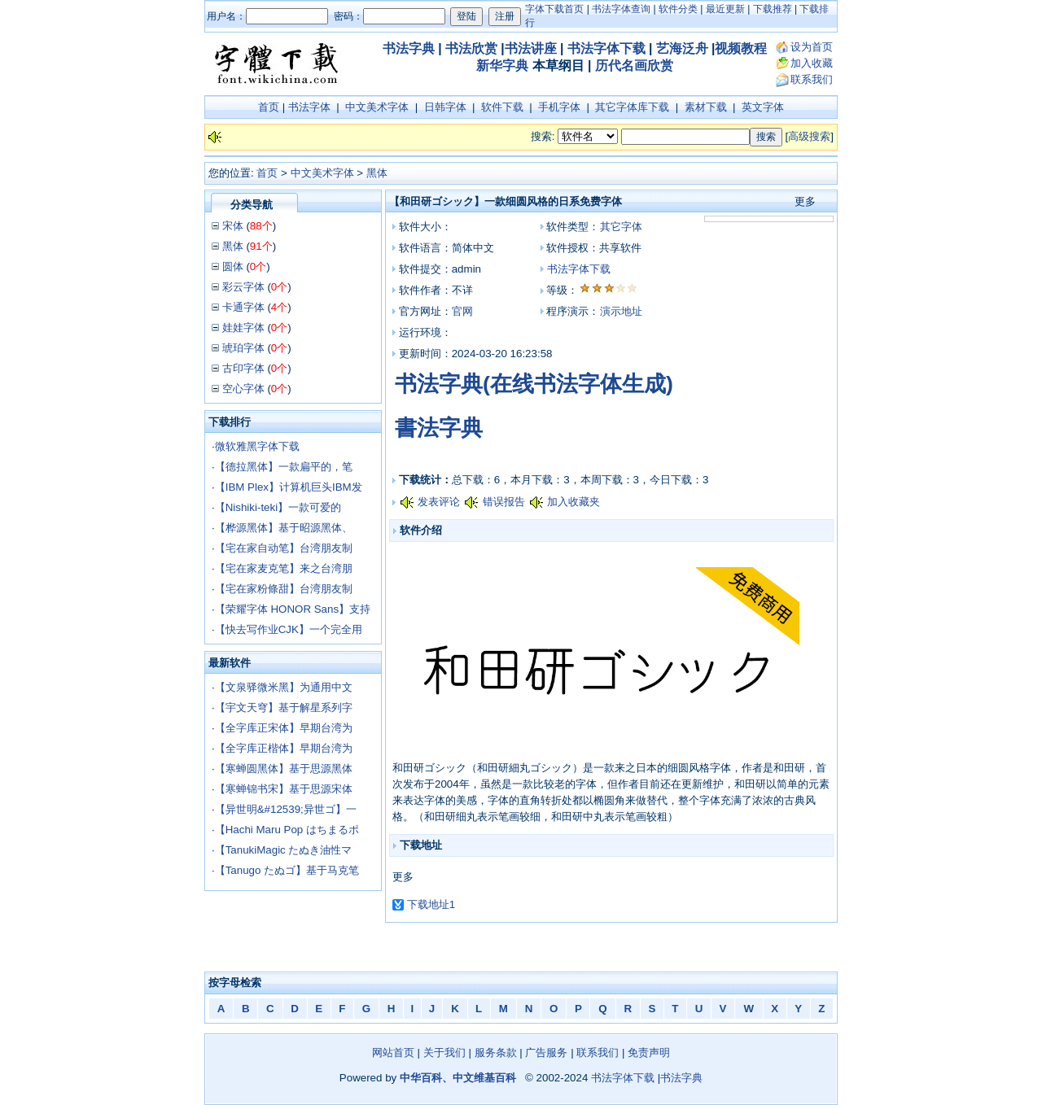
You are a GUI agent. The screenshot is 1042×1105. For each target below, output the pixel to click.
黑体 (376, 173)
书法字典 (409, 48)
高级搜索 (809, 136)
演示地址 (621, 311)
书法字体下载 (606, 48)
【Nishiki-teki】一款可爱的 (278, 507)
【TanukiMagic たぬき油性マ (283, 850)
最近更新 (725, 9)
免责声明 (649, 1052)
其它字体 (621, 227)
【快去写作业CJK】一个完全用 (288, 629)
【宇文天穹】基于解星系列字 (283, 707)
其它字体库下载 (632, 107)
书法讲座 (531, 48)
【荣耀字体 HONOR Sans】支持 (292, 609)
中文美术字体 (377, 107)
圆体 (232, 266)
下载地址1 (431, 904)
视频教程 (741, 48)
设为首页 (811, 47)
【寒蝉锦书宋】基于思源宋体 (283, 789)
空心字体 (243, 388)
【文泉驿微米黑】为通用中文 (283, 687)
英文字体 (763, 107)
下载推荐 (772, 9)
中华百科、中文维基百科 (458, 1078)
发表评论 (439, 502)
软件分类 (678, 9)
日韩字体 (445, 107)
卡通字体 (243, 307)
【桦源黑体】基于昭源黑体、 (283, 528)
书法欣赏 (471, 48)
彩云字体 (243, 287)
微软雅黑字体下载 (257, 446)
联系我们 (811, 79)
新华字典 (502, 65)
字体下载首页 (554, 9)
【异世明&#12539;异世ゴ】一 (286, 809)
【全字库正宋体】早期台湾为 (283, 728)
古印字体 (243, 368)
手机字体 (559, 107)
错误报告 (504, 502)
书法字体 (309, 107)
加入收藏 (811, 63)
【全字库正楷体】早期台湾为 (283, 748)
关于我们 (444, 1052)
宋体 (232, 226)
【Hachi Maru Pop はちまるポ (287, 829)
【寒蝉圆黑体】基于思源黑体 (283, 768)
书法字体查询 (621, 9)
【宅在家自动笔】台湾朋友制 (283, 548)
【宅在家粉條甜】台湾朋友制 (283, 589)
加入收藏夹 (573, 502)
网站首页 (393, 1052)
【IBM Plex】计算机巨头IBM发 (288, 487)
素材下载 (706, 107)
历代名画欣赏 (634, 65)
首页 (268, 107)
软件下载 (502, 107)
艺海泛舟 (682, 48)
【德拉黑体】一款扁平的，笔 (283, 467)
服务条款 (496, 1052)
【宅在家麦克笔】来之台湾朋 (283, 568)
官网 (462, 311)
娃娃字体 (243, 327)
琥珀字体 (243, 348)
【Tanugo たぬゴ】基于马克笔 (287, 870)
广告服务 (546, 1052)
